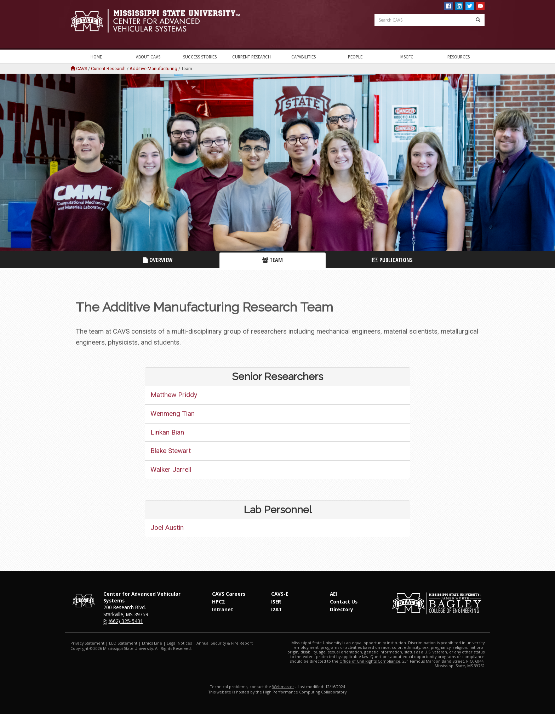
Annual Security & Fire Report (224, 643)
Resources (458, 57)
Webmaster (283, 686)
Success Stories (200, 57)
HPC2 (218, 601)
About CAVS (148, 57)
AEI (333, 593)
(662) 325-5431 (126, 621)
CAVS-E (279, 593)
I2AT (276, 609)
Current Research (251, 57)
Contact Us (343, 601)
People (355, 57)
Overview (158, 260)
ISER (276, 601)
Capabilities (303, 57)
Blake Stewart (170, 451)
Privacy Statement (87, 643)
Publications (392, 260)
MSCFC (406, 57)
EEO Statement (123, 643)
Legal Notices (179, 643)
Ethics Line (152, 643)
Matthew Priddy (173, 395)
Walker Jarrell (170, 469)
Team (272, 260)
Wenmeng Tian (172, 413)
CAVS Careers (228, 593)
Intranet (222, 609)
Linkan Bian (167, 432)
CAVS (81, 68)
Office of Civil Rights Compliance (369, 661)
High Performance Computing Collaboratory (305, 692)
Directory (341, 609)
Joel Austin (167, 527)
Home (96, 57)
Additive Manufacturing (153, 68)
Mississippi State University (88, 25)
